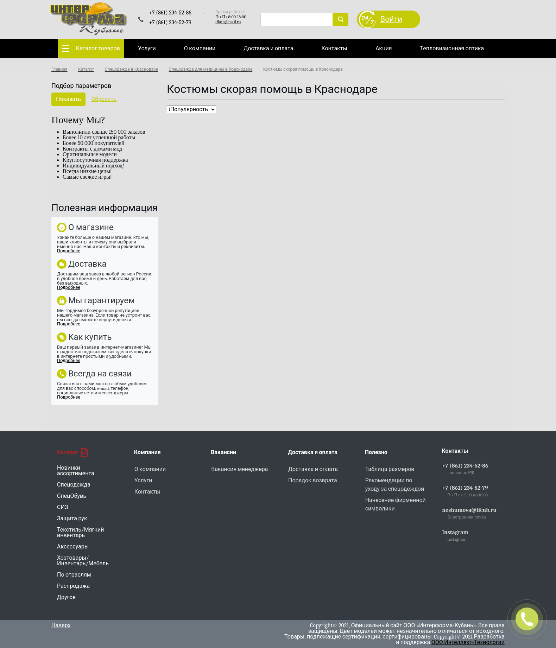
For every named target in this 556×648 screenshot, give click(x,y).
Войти (391, 19)
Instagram (455, 532)
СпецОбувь (71, 496)
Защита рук (72, 518)
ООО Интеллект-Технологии (468, 642)
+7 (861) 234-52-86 (465, 466)
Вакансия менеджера (239, 469)
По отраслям (74, 575)
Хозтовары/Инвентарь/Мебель (83, 561)
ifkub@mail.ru (228, 21)
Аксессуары (73, 547)
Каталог (72, 452)
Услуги (147, 48)
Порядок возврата (312, 480)
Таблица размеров (390, 469)
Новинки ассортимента (75, 471)
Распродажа (73, 586)
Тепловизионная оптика (452, 48)
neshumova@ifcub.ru (469, 510)
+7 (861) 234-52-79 (465, 488)
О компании (200, 48)
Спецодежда (73, 485)
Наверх (61, 625)
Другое (66, 597)
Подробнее (68, 250)
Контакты (334, 48)
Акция (383, 48)
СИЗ (62, 507)
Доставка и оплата (268, 48)
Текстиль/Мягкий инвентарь (80, 533)
